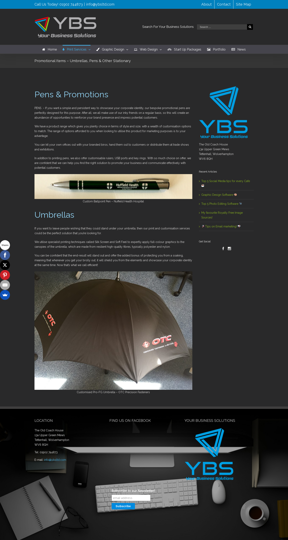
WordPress (145, 533)
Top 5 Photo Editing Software (221, 203)
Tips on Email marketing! (221, 226)
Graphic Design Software (219, 194)
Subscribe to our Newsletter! (133, 446)
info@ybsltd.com (100, 4)
